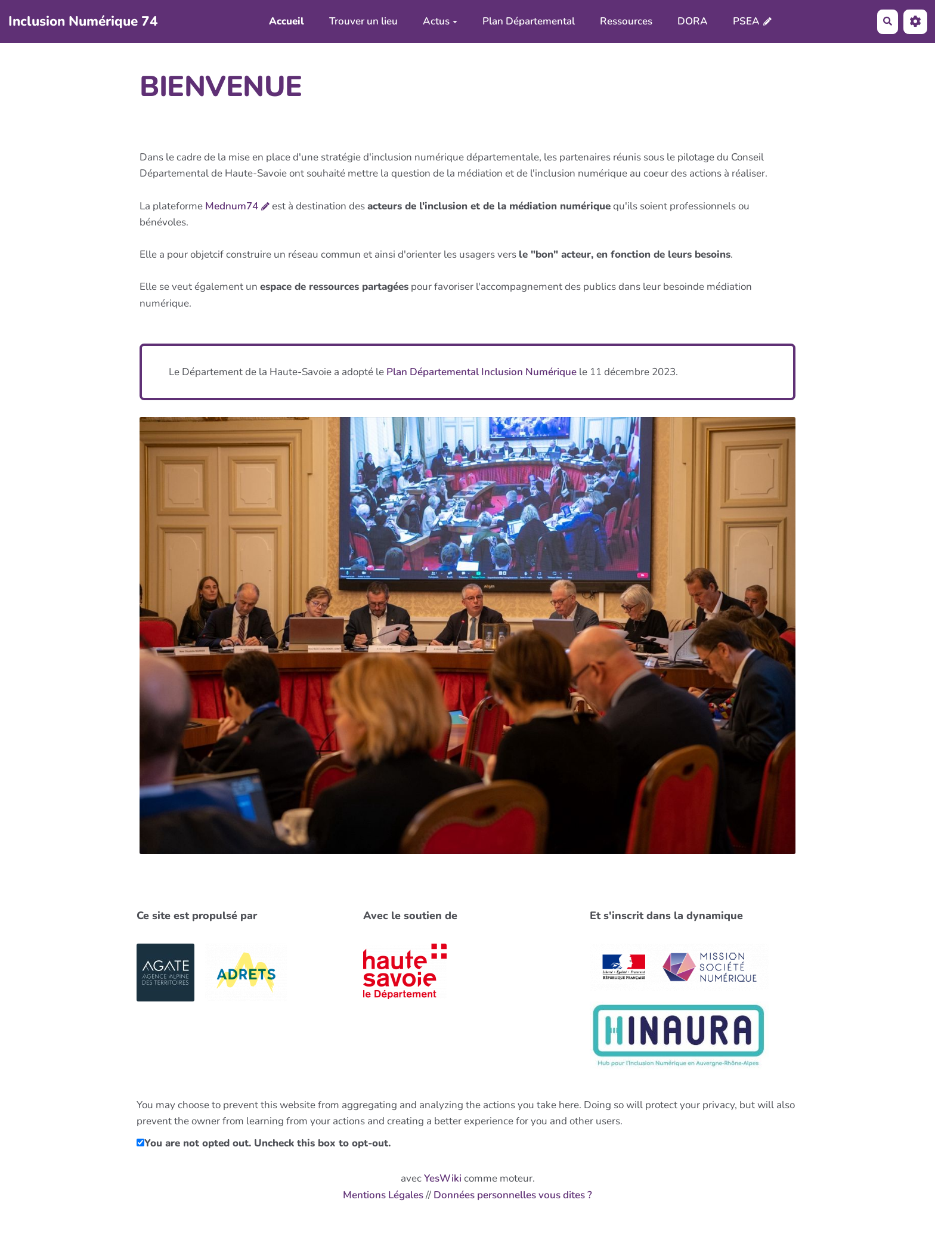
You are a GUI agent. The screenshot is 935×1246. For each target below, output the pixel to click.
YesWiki (443, 1178)
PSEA (746, 21)
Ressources (626, 21)
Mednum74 (231, 206)
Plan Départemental (528, 21)
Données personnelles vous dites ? (513, 1195)
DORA (692, 21)
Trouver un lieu (363, 21)
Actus (440, 21)
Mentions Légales (383, 1195)
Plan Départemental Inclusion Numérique (481, 372)
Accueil (286, 21)
